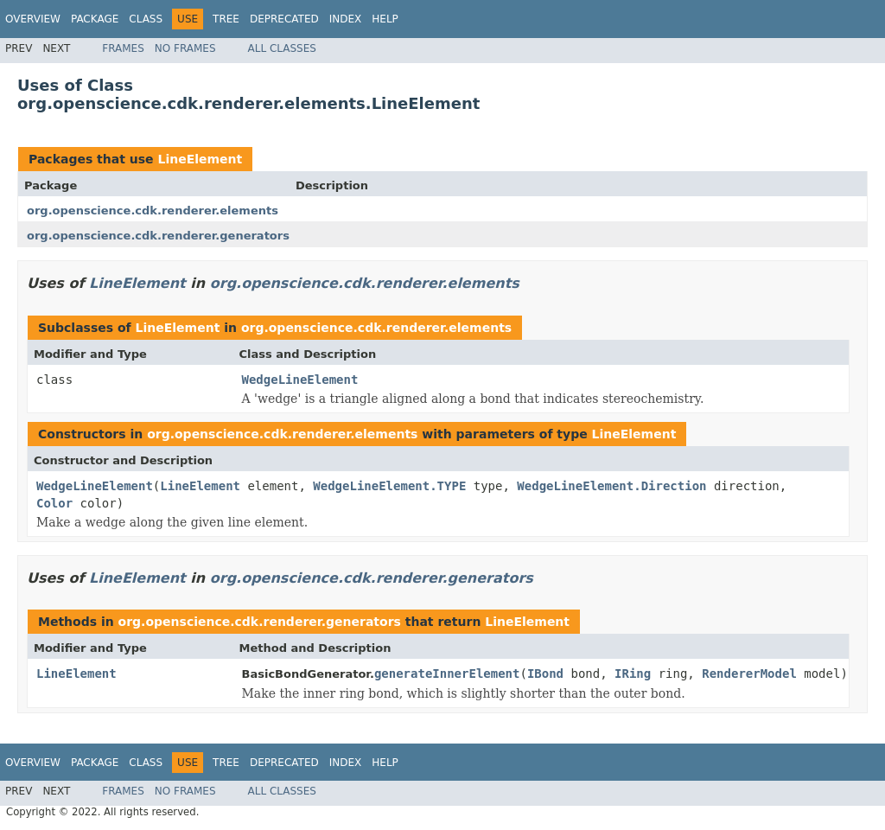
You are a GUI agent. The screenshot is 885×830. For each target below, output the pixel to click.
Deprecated (284, 19)
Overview (32, 19)
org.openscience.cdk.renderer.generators (158, 235)
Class (145, 19)
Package (94, 19)
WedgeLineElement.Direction (611, 486)
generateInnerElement (447, 673)
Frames (123, 48)
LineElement (199, 159)
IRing (632, 673)
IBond (545, 673)
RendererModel (749, 673)
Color (54, 503)
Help (385, 19)
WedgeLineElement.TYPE (389, 486)
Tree (226, 19)
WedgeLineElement (300, 379)
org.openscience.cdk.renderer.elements (152, 210)
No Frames (185, 48)
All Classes (282, 48)
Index (345, 19)
